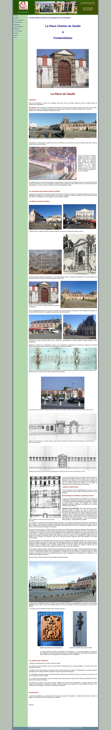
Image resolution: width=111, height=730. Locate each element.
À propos (16, 33)
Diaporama (16, 28)
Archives (76, 727)
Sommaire (16, 18)
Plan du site (34, 727)
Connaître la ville (18, 22)
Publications (17, 24)
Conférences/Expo (18, 26)
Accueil (16, 15)
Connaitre (52, 727)
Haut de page (31, 704)
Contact (16, 35)
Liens (15, 37)
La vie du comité (18, 30)
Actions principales (18, 20)
